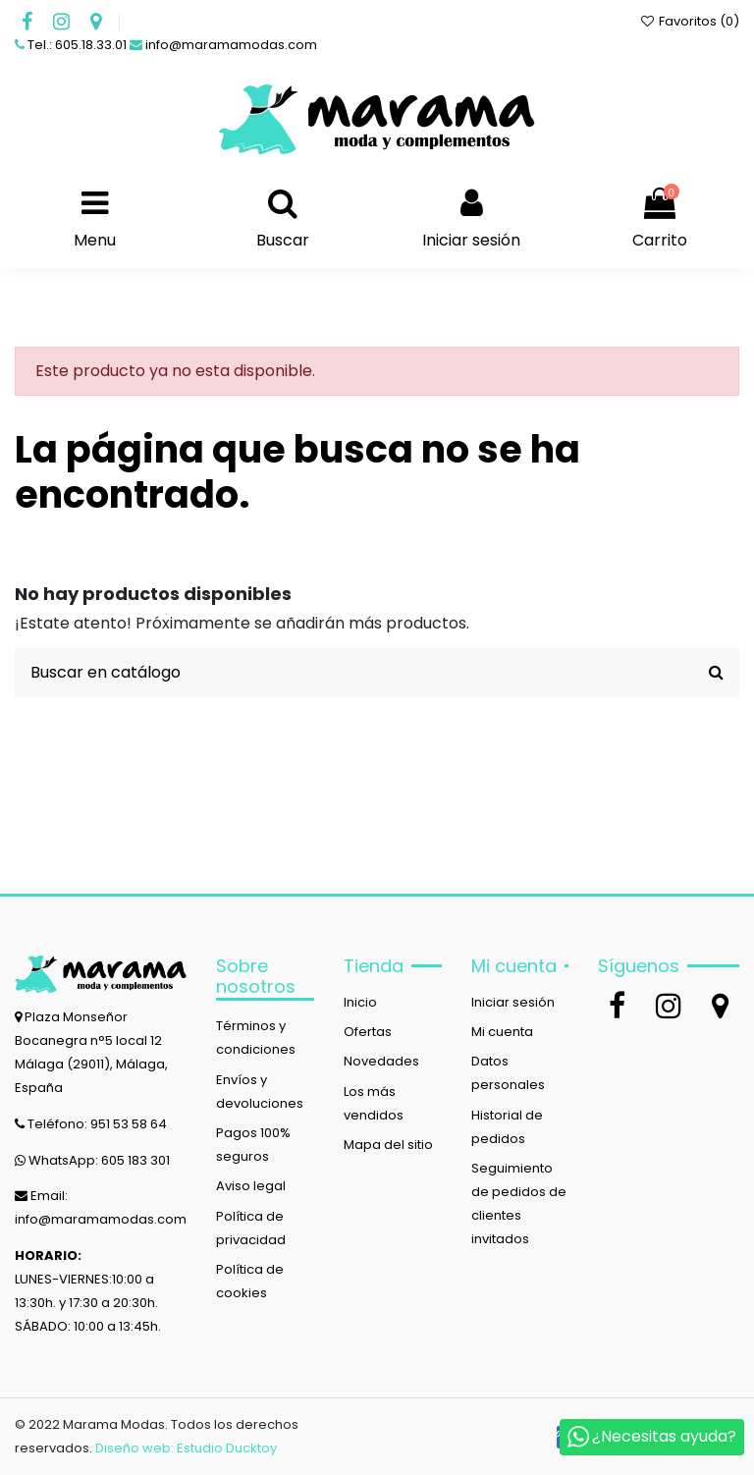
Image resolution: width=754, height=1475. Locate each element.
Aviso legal (251, 1185)
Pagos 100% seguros (253, 1144)
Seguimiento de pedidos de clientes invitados (518, 1203)
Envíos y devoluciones (259, 1091)
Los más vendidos (374, 1103)
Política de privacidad (251, 1228)
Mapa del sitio (388, 1144)
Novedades (381, 1061)
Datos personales (508, 1073)
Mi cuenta (502, 1031)
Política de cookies (250, 1281)
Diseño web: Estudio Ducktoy (186, 1448)
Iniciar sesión (513, 1002)
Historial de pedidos (507, 1127)
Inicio (360, 1002)
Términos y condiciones (256, 1037)
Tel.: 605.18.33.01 (77, 44)
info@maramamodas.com (231, 44)
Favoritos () (689, 21)
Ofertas (368, 1031)
